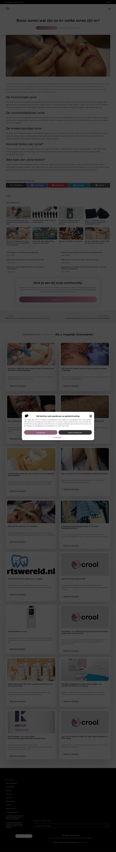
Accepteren (40, 432)
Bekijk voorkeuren (75, 432)
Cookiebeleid (56, 437)
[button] (91, 416)
